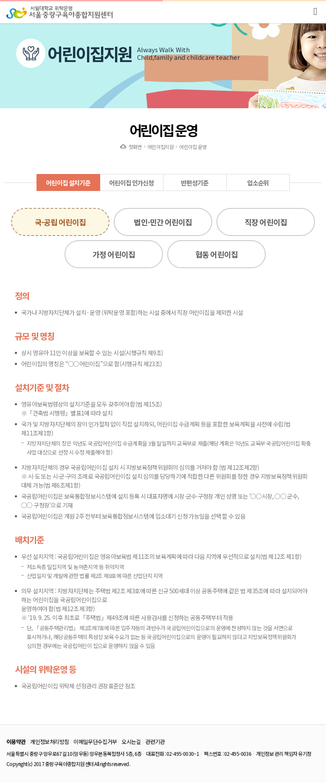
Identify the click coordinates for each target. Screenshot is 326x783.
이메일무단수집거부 (95, 742)
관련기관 (155, 742)
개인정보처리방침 (49, 742)
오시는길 (131, 742)
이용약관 (15, 742)
